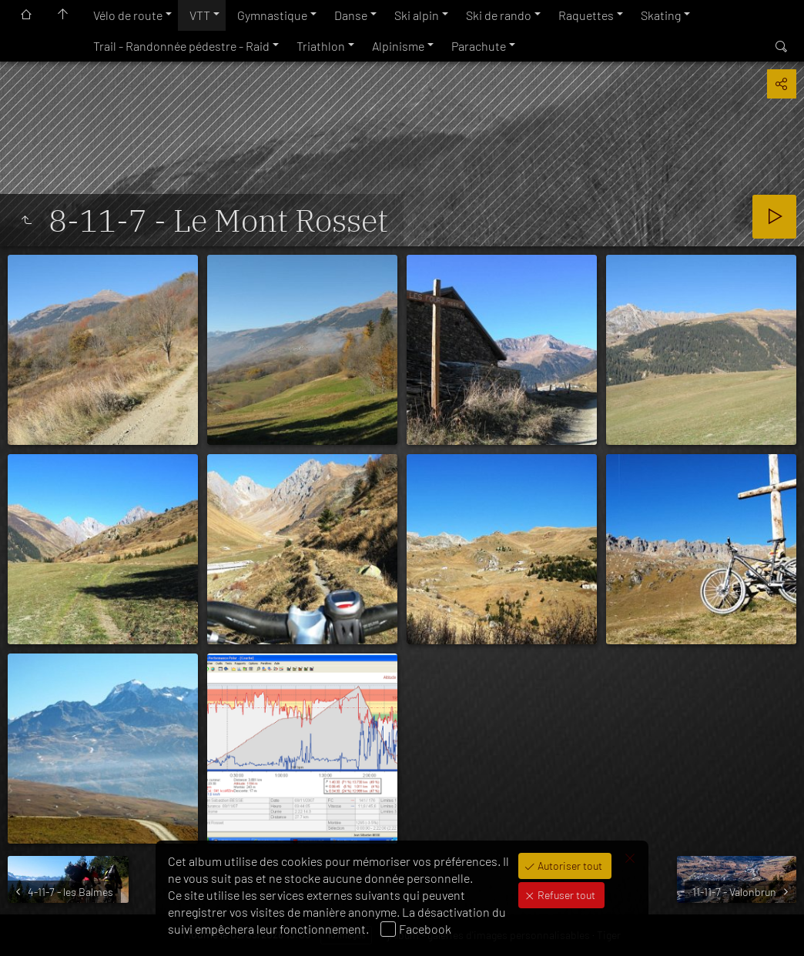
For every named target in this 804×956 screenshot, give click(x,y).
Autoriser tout (568, 865)
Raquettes (586, 15)
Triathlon (320, 45)
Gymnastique (272, 15)
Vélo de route (127, 15)
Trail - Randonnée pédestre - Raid (181, 45)
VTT (199, 15)
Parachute (478, 45)
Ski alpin (416, 15)
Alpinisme (398, 45)
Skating (661, 15)
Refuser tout (565, 894)
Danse (350, 15)
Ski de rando (498, 15)
